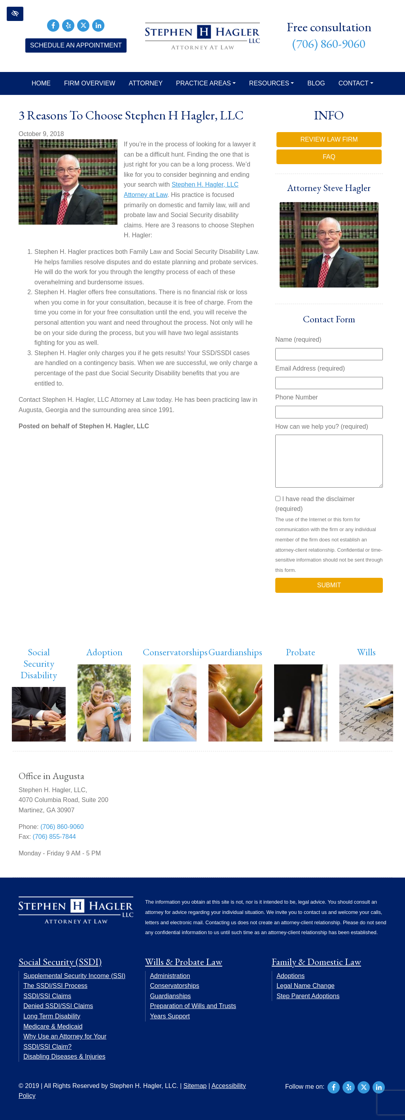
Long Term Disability (51, 1016)
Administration (170, 975)
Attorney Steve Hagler (329, 188)
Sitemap (195, 1085)
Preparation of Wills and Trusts (193, 1006)
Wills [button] (366, 652)
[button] (15, 13)
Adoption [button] (104, 652)
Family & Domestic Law (316, 961)
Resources (271, 83)
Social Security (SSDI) (60, 961)
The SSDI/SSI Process (55, 985)
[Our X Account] (83, 24)
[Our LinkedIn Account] (98, 24)
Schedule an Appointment (76, 45)
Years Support (170, 1016)
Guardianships (235, 652)
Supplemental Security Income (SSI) (74, 975)
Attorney (146, 83)
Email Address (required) (310, 368)
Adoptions (290, 975)
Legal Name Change (305, 985)
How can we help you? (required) (321, 426)
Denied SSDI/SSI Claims (58, 1006)
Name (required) (298, 339)
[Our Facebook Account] (53, 24)
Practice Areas (206, 83)
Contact (356, 83)
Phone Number (296, 397)
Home (41, 83)
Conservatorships (175, 652)
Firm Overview (89, 83)
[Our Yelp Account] (68, 24)
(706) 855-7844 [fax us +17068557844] (54, 836)
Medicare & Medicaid (52, 1026)
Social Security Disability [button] (39, 663)
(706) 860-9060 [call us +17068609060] (328, 44)
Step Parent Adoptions (307, 996)
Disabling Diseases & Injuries (64, 1056)
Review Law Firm (329, 139)
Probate (300, 652)
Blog (316, 83)
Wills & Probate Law (183, 961)
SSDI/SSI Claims (47, 996)
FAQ (329, 156)
